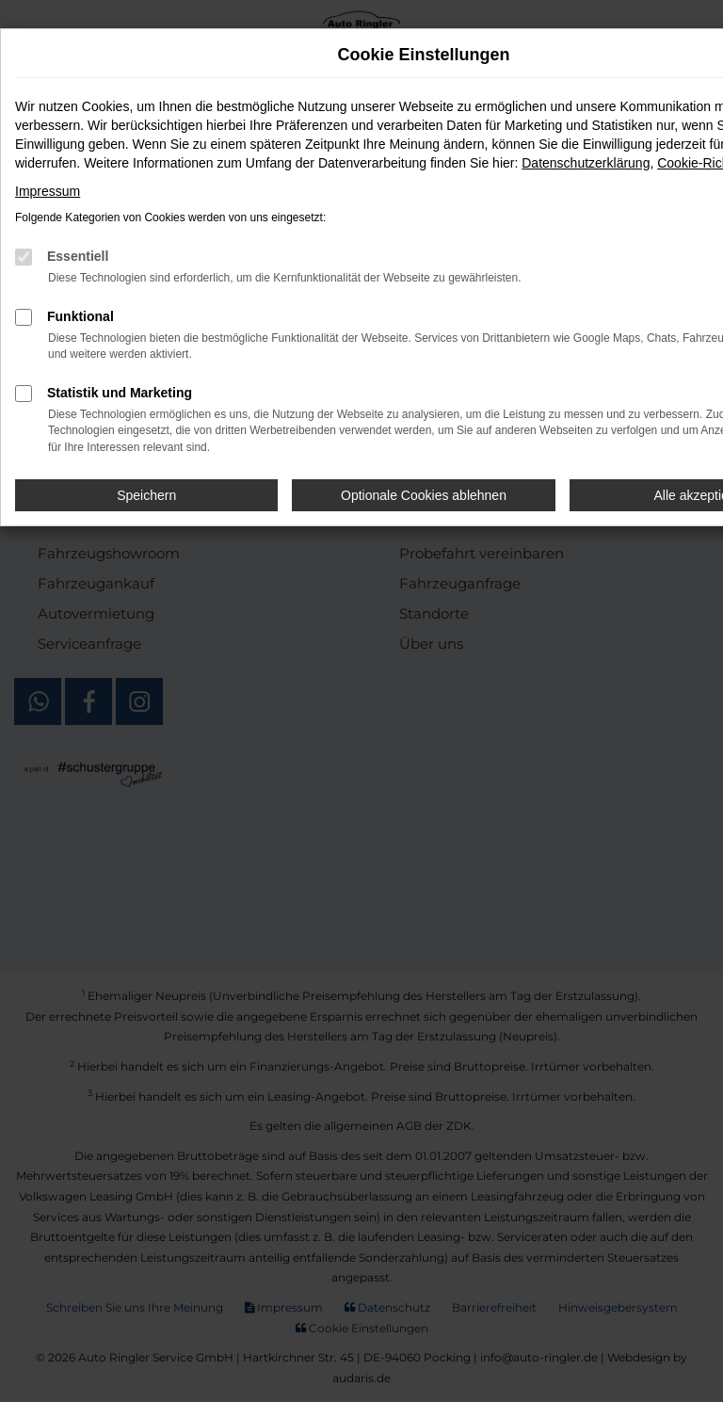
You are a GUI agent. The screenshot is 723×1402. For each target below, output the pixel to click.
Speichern (146, 495)
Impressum (47, 191)
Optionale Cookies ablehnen (423, 495)
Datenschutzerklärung (586, 162)
